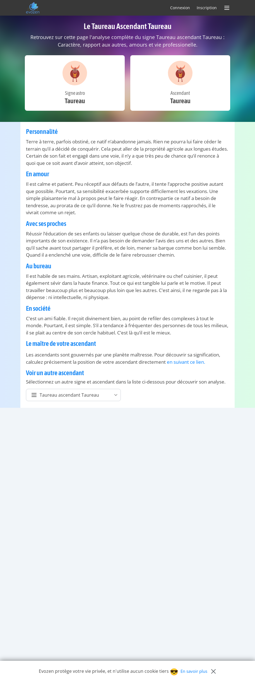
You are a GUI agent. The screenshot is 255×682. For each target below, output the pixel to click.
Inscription (207, 7)
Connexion (180, 7)
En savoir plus (194, 671)
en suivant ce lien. (186, 362)
